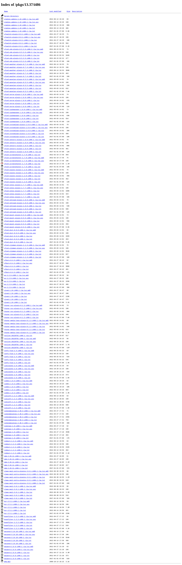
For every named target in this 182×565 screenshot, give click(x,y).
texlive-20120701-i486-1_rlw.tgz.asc (20, 341)
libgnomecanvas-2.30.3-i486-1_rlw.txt (20, 420)
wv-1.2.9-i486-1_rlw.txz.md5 (16, 275)
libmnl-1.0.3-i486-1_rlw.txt (16, 390)
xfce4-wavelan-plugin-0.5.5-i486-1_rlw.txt (22, 88)
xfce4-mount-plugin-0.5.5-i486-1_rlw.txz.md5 (23, 215)
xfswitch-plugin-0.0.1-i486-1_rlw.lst (20, 46)
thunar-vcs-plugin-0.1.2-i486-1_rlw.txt (21, 314)
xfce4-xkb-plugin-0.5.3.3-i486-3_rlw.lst (21, 61)
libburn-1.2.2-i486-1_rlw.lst (16, 453)
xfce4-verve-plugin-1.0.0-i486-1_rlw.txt (21, 103)
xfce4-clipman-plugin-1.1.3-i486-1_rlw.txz (22, 251)
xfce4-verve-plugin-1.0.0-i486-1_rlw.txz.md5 (23, 94)
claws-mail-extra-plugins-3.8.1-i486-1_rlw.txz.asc (26, 474)
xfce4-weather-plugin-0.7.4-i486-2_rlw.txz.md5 (24, 64)
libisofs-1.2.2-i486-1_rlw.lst (17, 408)
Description (77, 11)
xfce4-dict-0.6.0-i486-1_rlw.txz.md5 (20, 230)
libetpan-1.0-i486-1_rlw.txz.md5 (18, 426)
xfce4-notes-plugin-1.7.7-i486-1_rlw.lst (21, 197)
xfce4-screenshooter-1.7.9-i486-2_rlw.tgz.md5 (24, 158)
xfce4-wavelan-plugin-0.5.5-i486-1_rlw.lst (22, 91)
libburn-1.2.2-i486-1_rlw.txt (16, 450)
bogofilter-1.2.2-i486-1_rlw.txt (18, 525)
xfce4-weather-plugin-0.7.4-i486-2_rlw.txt (22, 73)
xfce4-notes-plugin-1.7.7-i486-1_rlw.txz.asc (23, 188)
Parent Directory (11, 16)
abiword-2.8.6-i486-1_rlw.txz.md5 (18, 546)
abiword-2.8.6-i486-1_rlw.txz (16, 552)
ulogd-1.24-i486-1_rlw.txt (15, 299)
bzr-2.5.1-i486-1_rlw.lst (15, 513)
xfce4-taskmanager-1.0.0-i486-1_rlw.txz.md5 (23, 109)
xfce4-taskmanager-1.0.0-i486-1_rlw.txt (21, 118)
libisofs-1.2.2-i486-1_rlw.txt (17, 405)
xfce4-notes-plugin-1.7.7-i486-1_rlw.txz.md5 (23, 185)
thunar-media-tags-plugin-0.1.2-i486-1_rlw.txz (24, 326)
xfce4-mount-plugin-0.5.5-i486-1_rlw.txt (21, 224)
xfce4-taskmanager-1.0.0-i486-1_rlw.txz (21, 115)
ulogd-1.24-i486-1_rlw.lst (15, 302)
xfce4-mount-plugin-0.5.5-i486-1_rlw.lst (21, 227)
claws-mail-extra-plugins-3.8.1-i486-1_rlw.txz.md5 (26, 471)
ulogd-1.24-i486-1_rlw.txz (15, 296)
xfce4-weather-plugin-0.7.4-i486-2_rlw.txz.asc (24, 67)
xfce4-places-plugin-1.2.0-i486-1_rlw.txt (22, 179)
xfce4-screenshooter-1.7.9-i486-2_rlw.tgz (22, 164)
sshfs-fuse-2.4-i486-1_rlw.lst (17, 363)
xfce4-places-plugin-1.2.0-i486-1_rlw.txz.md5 (24, 170)
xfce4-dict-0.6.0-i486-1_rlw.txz (18, 236)
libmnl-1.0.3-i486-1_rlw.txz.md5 (18, 381)
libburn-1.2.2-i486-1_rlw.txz (16, 447)
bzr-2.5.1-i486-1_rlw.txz (15, 507)
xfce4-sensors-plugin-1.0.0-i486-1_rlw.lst (22, 152)
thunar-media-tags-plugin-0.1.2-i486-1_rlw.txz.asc (26, 323)
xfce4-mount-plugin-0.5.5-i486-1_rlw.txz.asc (23, 218)
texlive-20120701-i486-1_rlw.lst (18, 347)
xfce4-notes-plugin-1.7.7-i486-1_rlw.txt (21, 194)
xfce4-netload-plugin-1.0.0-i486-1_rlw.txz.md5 (24, 200)
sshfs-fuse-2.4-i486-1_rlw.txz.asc (19, 354)
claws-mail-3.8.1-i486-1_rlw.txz (18, 492)
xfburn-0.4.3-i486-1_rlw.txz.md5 (18, 260)
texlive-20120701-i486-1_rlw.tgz (18, 344)
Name (6, 11)
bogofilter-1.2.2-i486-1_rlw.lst (18, 528)
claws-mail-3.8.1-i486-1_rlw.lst (18, 498)
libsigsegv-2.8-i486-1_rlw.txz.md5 (19, 366)
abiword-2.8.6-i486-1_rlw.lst (16, 558)
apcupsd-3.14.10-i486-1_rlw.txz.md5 (19, 531)
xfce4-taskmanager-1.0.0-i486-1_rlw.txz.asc (23, 112)
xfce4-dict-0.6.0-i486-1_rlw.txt (18, 239)
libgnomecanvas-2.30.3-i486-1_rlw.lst (20, 423)
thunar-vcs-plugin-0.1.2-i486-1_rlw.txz (21, 311)
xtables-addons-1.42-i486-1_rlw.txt (19, 28)
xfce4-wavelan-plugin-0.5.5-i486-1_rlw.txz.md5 (24, 79)
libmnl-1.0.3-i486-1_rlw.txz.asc (18, 384)
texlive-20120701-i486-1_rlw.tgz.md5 (20, 338)
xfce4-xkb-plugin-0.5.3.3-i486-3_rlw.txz (21, 55)
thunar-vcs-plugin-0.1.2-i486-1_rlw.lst (21, 317)
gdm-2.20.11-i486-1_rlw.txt (16, 465)
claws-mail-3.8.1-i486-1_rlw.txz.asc (20, 489)
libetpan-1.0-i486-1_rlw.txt (16, 435)
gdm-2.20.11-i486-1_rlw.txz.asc (17, 459)
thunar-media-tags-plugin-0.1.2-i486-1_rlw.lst (24, 332)
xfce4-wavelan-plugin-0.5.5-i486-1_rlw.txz (22, 85)
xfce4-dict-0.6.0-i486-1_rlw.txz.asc (20, 233)
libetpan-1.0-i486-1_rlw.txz (16, 432)
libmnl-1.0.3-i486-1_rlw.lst (16, 393)
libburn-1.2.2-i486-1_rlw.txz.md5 (18, 441)
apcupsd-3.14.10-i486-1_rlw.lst (17, 543)
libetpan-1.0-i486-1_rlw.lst (16, 438)
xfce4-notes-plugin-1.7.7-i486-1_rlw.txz (21, 191)
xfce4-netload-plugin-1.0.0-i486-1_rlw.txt (22, 209)
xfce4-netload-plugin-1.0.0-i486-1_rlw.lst (22, 212)
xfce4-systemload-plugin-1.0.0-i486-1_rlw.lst (24, 137)
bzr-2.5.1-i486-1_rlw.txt (15, 510)
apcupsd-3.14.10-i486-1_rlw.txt (17, 540)
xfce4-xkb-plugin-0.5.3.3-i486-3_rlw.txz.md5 (23, 49)
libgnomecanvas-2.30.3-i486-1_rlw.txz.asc (22, 414)
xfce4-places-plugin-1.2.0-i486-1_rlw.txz (22, 176)
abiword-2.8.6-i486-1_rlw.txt (16, 555)
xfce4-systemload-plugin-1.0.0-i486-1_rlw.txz (24, 130)
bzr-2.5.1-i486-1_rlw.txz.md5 (16, 501)
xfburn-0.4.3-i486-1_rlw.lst (16, 272)
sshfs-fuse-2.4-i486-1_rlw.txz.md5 (19, 351)
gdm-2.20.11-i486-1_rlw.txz (16, 462)
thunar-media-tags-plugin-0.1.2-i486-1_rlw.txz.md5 (26, 320)
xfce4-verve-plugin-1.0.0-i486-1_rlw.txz (21, 100)
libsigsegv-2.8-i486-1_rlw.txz (17, 372)
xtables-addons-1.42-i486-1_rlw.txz (19, 25)
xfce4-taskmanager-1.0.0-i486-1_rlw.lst (21, 121)
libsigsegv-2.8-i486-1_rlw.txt (17, 375)
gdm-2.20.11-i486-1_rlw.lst (16, 468)
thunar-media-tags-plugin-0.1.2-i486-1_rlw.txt (24, 329)
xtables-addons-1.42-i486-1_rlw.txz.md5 (21, 19)
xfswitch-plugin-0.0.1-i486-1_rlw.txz (20, 40)
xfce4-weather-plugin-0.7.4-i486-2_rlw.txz (22, 70)
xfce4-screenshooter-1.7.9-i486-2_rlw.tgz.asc (24, 161)
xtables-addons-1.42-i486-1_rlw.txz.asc (21, 22)
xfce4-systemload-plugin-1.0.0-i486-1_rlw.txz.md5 (26, 124)
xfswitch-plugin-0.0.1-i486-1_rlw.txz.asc (22, 37)
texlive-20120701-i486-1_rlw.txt (18, 335)
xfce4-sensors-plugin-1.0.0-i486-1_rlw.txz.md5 (24, 140)
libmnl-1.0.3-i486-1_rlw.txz (16, 387)
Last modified (55, 11)
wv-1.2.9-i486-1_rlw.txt (14, 284)
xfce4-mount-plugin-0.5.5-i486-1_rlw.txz (21, 221)
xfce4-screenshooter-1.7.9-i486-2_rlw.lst (22, 167)
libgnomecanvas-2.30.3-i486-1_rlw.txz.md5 (22, 411)
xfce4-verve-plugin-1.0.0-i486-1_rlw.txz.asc (23, 97)
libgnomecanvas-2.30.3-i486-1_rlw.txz (20, 417)
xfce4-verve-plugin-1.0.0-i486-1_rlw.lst (21, 106)
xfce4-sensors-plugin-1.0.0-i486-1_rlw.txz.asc (24, 143)
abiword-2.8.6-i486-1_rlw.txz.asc (18, 549)
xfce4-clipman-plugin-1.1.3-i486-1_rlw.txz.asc (24, 248)
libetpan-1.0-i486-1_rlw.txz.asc (18, 429)
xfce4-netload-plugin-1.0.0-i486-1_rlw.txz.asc (24, 203)
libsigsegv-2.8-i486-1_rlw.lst (17, 378)
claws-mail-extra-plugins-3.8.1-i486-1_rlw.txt (24, 480)
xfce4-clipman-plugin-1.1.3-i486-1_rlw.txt (22, 254)
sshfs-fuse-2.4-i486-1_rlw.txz (17, 357)
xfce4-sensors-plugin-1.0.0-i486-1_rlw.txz (22, 146)
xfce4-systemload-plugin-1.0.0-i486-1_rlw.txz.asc (26, 127)
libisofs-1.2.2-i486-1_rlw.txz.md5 (19, 396)
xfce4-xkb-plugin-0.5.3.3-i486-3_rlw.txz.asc (23, 52)
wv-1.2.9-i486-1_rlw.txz (14, 281)
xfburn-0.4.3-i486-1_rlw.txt (16, 269)
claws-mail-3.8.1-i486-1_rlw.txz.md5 (20, 486)
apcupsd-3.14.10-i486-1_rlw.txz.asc (19, 534)
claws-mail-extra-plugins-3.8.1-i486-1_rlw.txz (24, 477)
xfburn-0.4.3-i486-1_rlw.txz (16, 266)
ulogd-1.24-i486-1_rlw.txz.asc (17, 293)
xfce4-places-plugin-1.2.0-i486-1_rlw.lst (22, 182)
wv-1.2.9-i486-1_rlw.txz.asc (16, 278)
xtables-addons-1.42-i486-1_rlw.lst (19, 31)
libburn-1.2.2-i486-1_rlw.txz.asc (18, 444)
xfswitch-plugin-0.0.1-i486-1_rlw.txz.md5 (22, 34)
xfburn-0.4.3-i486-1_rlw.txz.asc (18, 263)
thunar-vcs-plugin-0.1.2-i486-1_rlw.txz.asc (23, 308)
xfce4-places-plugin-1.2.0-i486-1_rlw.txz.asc (24, 173)
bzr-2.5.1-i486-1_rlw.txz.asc (16, 504)
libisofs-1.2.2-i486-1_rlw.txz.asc (19, 399)
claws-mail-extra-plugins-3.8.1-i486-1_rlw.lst (24, 483)
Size (68, 11)
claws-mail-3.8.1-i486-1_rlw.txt (18, 495)
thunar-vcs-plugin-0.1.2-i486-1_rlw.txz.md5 (23, 305)
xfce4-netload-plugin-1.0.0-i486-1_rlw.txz (22, 206)
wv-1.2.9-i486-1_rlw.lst (14, 287)
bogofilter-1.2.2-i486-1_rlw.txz (18, 522)
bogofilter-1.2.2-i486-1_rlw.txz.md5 (20, 516)
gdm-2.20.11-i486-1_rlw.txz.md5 (17, 456)
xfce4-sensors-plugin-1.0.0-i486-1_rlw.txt (22, 149)
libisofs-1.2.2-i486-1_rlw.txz (17, 402)
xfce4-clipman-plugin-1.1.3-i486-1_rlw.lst (22, 257)
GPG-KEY (7, 561)
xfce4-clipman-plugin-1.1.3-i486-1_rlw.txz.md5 (24, 245)
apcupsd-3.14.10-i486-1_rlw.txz (17, 537)
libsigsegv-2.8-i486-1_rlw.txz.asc (19, 369)
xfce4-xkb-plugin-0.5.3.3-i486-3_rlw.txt (21, 58)
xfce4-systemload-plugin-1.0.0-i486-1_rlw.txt (24, 133)
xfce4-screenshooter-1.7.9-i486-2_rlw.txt (22, 155)
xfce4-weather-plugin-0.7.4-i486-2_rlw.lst (22, 76)
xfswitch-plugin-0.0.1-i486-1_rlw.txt (20, 43)
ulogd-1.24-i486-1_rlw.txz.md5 (17, 290)
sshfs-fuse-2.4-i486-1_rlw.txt (17, 360)
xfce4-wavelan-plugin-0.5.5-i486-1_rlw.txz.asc (24, 82)
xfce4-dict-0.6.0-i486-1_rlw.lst (18, 242)
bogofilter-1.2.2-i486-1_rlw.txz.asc (20, 519)
